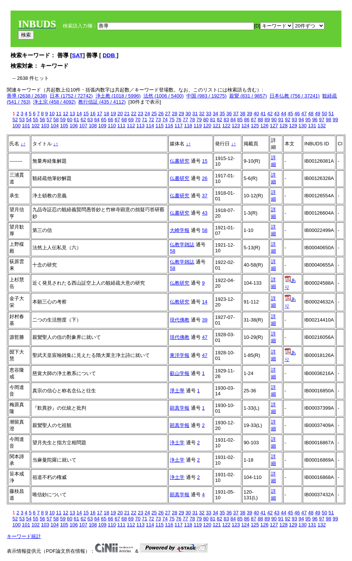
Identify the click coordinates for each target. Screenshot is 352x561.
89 (267, 119)
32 (201, 113)
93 (294, 119)
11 (58, 113)
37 (235, 113)
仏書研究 (179, 161)
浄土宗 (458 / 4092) (54, 102)
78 (192, 119)
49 (317, 113)
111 (121, 125)
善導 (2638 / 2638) (27, 96)
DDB (110, 55)
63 (90, 119)
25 (154, 113)
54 (28, 119)
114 (150, 125)
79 (199, 119)
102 (36, 125)
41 (263, 113)
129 (293, 125)
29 (181, 113)
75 (171, 119)
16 (92, 113)
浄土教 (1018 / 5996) (118, 96)
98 (328, 119)
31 (195, 113)
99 (335, 119)
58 (56, 119)
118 (188, 125)
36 (229, 113)
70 (137, 119)
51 (331, 113)
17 (99, 113)
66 (110, 119)
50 (324, 113)
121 (217, 125)
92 (287, 119)
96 (314, 119)
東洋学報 (179, 355)
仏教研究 (179, 283)
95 (308, 119)
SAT (77, 55)
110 (112, 125)
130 (303, 125)
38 (242, 113)
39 (249, 113)
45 (290, 113)
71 (144, 119)
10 (52, 113)
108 (93, 125)
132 (322, 125)
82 (219, 119)
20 (120, 113)
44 (283, 113)
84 (233, 119)
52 (15, 119)
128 (283, 125)
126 (265, 125)
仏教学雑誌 (182, 244)
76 (178, 119)
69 (131, 119)
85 (239, 119)
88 (260, 119)
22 (133, 113)
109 (102, 125)
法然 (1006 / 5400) (163, 96)
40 (256, 113)
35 (222, 113)
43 (276, 113)
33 (208, 113)
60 (69, 119)
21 (127, 113)
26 (160, 113)
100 (16, 125)
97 (321, 119)
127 (274, 125)
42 (270, 113)
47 (303, 113)
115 (159, 125)
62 (83, 119)
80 (206, 119)
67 (117, 119)
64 (96, 119)
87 (253, 119)
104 (54, 125)
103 (45, 125)
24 (147, 113)
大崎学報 (179, 230)
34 (215, 113)
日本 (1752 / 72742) (71, 96)
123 (236, 125)
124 (245, 125)
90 (274, 119)
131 (312, 125)
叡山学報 (179, 373)
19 (113, 113)
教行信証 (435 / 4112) (102, 102)
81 (212, 119)
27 (167, 113)
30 (188, 113)
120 (207, 125)
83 (226, 119)
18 (106, 113)
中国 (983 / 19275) (206, 96)
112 (131, 125)
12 (65, 113)
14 (79, 113)
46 (297, 113)
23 (140, 113)
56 (42, 119)
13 (72, 113)
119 (198, 125)
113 (140, 125)
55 (35, 119)
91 (280, 119)
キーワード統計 (24, 536)
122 (226, 125)
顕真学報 (179, 408)
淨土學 (177, 390)
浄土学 (177, 442)
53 (21, 119)
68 (124, 119)
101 (26, 125)
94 (301, 119)
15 (85, 113)
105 (64, 125)
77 (185, 119)
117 (179, 125)
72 (151, 119)
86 (246, 119)
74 (165, 119)
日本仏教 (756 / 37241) (295, 96)
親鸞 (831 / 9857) (248, 96)
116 (169, 125)
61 (76, 119)
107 (83, 125)
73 (158, 119)
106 (74, 125)
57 (49, 119)
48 (310, 113)
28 (174, 113)
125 (255, 125)
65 (103, 119)
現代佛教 (179, 320)
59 (63, 119)
